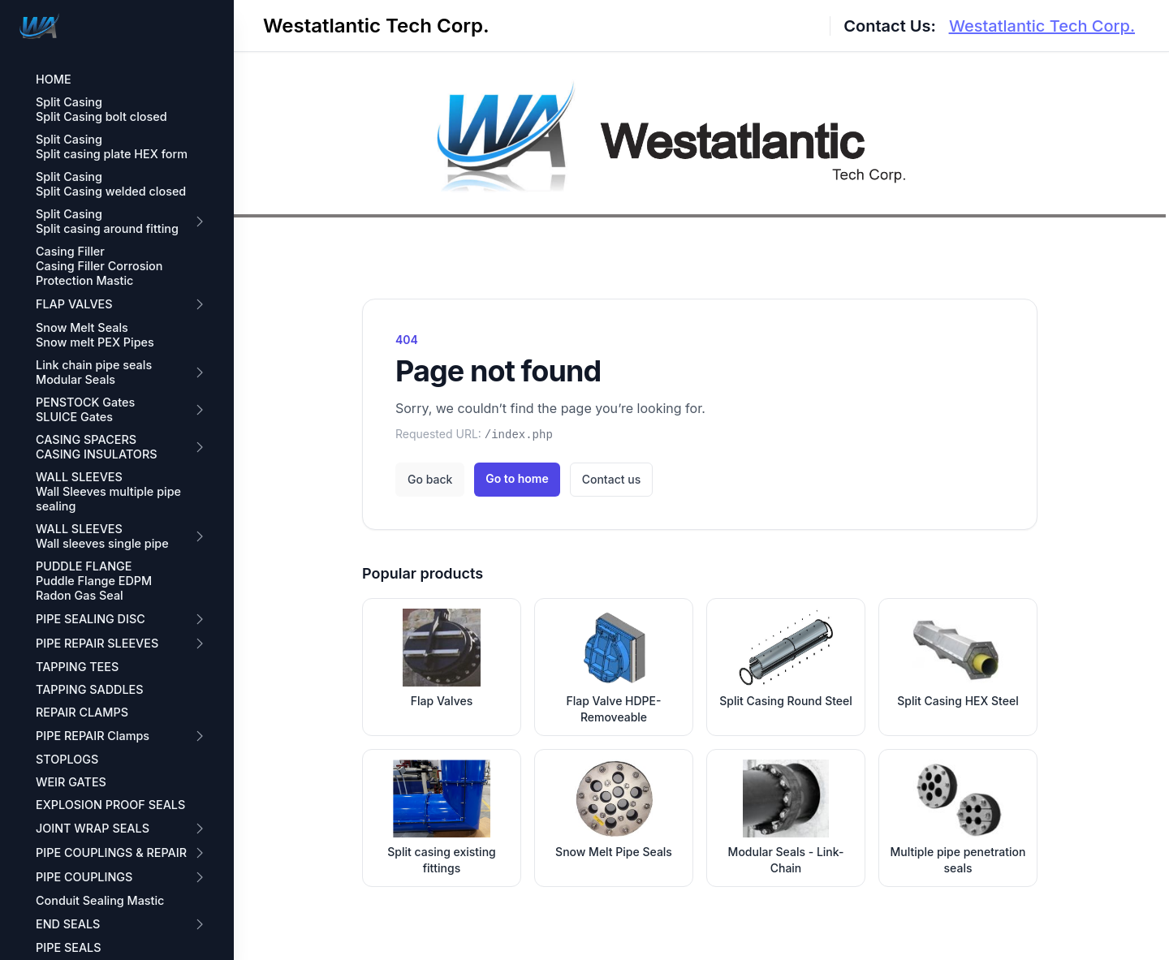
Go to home (516, 478)
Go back (430, 479)
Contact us (611, 479)
